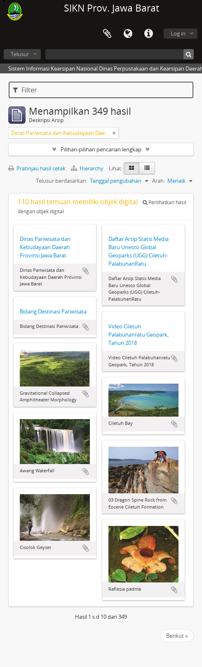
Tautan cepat (148, 34)
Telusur (20, 54)
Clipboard (107, 34)
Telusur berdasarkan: (61, 180)
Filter (25, 89)
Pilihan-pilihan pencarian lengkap (101, 149)
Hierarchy (88, 168)
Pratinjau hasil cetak (37, 168)
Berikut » (177, 635)
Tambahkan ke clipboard (86, 271)
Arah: (158, 180)
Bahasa (127, 34)
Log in (178, 33)
